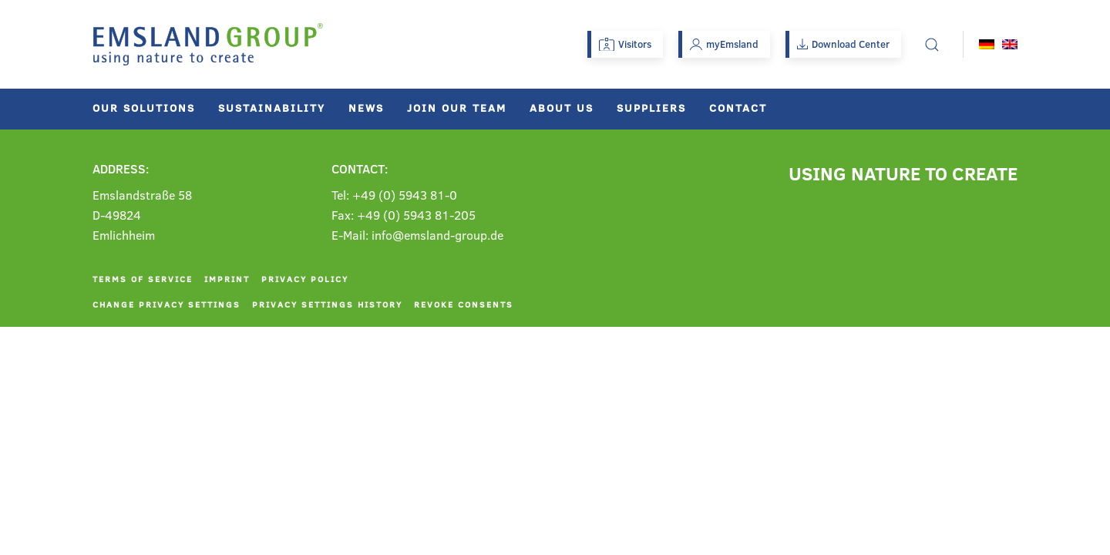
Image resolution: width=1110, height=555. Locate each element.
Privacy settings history (327, 304)
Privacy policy (304, 278)
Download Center (843, 44)
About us (562, 107)
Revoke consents (463, 304)
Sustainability (271, 107)
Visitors (625, 44)
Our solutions (143, 107)
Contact (738, 107)
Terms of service (142, 278)
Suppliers (651, 107)
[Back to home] (208, 44)
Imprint (227, 278)
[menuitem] (986, 44)
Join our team (456, 107)
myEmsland (724, 44)
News (366, 107)
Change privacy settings (166, 304)
